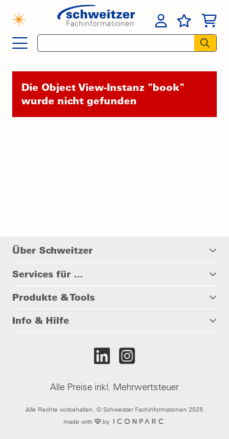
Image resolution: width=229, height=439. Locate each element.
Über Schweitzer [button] (52, 250)
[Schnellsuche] (112, 43)
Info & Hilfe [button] (40, 320)
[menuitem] (161, 20)
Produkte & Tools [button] (53, 297)
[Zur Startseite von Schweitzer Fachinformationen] (96, 19)
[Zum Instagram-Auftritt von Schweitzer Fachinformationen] (127, 356)
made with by (114, 422)
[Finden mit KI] (24, 21)
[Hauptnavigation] (19, 43)
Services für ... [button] (47, 274)
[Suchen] (205, 43)
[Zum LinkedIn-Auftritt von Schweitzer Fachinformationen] (102, 356)
